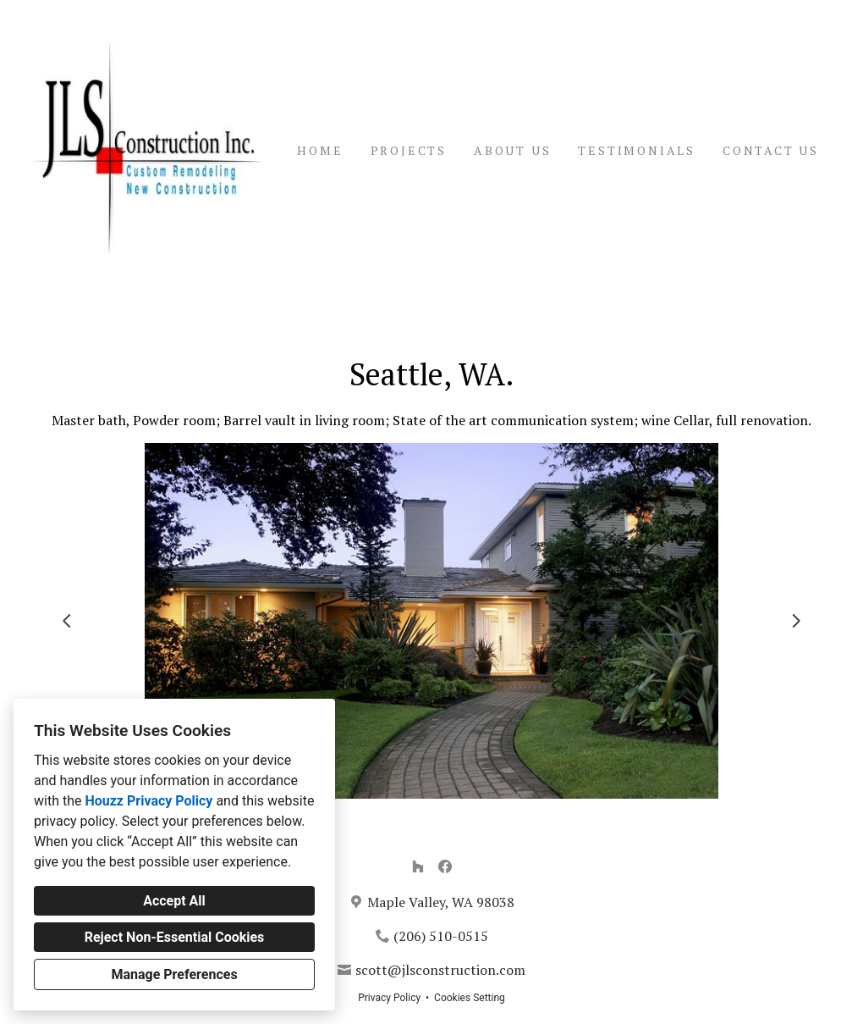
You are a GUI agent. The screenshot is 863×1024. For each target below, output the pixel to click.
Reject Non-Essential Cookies (175, 937)
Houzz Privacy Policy (148, 801)
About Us (512, 150)
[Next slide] (796, 621)
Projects (409, 150)
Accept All (174, 901)
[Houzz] (418, 866)
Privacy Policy (389, 998)
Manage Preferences (174, 974)
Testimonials (636, 150)
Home (320, 150)
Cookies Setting (469, 998)
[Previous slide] (67, 621)
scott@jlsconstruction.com (440, 969)
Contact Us (771, 150)
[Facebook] (445, 866)
